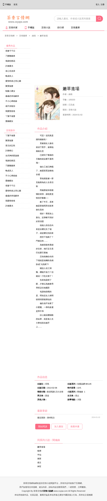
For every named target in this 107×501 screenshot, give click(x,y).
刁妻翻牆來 (10, 56)
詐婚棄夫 (9, 66)
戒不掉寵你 (10, 106)
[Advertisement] (68, 61)
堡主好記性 (10, 145)
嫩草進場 (41, 447)
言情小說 (45, 27)
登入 (98, 4)
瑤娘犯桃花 (10, 61)
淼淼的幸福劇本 (12, 96)
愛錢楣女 (9, 121)
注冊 (102, 4)
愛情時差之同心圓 (13, 81)
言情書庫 (75, 27)
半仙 (39, 455)
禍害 (39, 459)
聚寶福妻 (9, 86)
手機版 (7, 4)
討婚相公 (9, 150)
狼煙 (39, 451)
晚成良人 (9, 76)
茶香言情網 (9, 36)
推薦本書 (74, 426)
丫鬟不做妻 (10, 116)
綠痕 (34, 36)
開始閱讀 (42, 426)
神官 (39, 466)
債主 (39, 462)
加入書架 (58, 426)
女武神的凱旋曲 (12, 155)
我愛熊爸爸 (10, 111)
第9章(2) (50, 418)
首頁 (15, 4)
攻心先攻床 (10, 71)
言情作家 (11, 27)
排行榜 (60, 27)
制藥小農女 (10, 91)
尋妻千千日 (10, 51)
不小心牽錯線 (11, 101)
